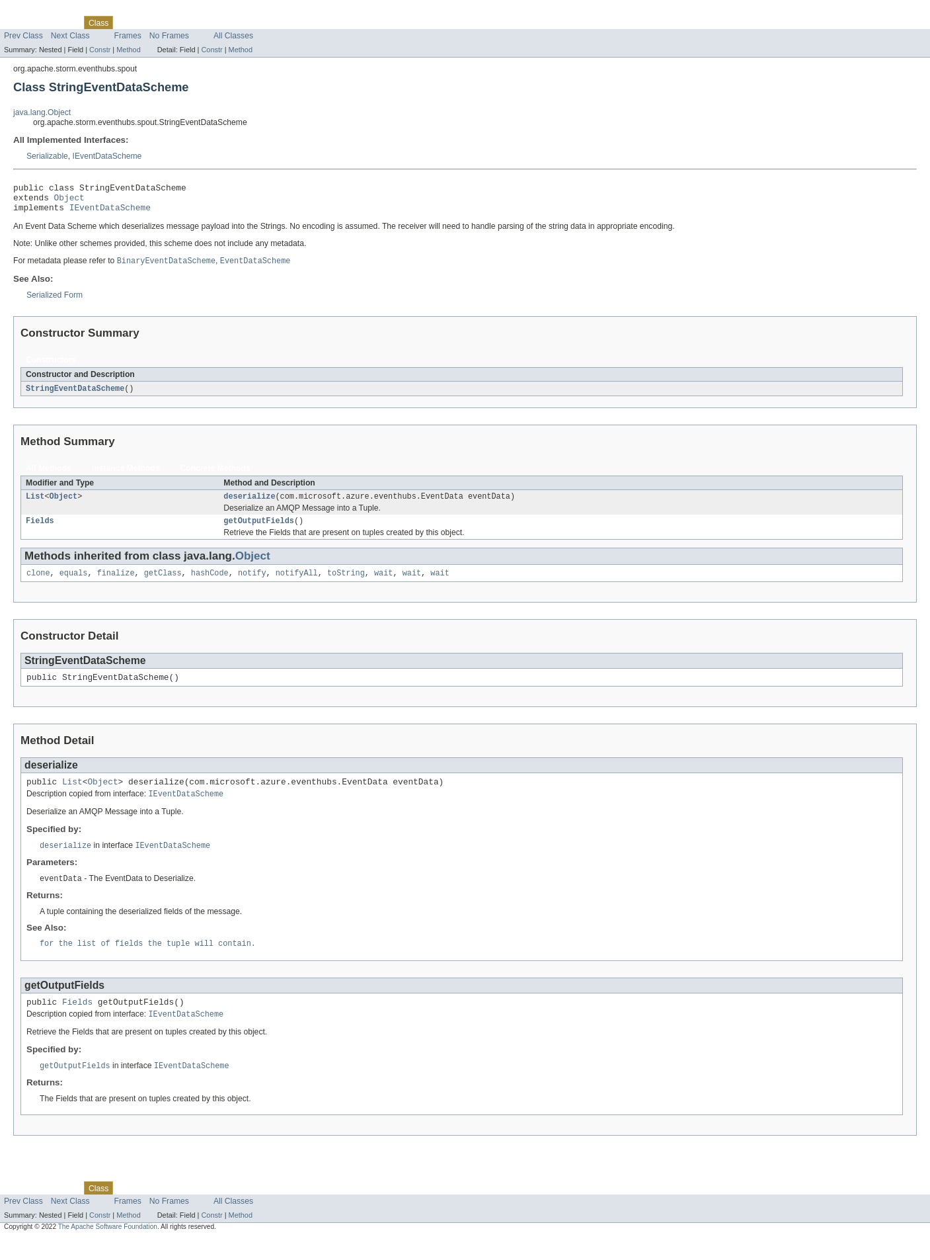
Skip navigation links (36, 11)
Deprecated (188, 22)
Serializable (47, 156)
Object (69, 201)
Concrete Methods (215, 475)
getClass (163, 584)
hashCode (210, 584)
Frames (127, 35)
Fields (40, 530)
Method (128, 50)
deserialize (249, 504)
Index (226, 22)
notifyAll (297, 584)
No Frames (169, 35)
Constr (99, 50)
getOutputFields (258, 530)
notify (252, 584)
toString (346, 584)
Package (61, 22)
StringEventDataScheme (75, 395)
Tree (151, 22)
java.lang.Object (42, 112)
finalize (116, 584)
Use (127, 22)
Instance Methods (126, 475)
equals (73, 584)
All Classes (233, 35)
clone (38, 584)
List (35, 504)
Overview (21, 22)
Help (252, 22)
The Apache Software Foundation (107, 1248)
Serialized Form (54, 301)
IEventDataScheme (107, 156)
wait (383, 584)
